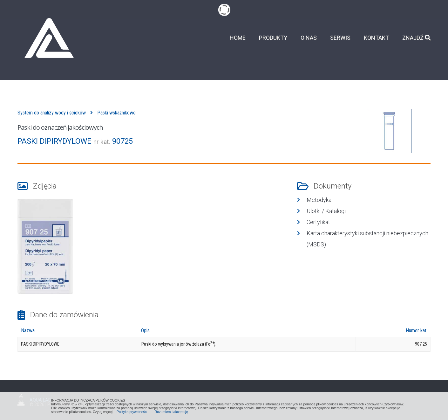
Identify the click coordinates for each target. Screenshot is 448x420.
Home (238, 38)
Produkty (273, 38)
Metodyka (319, 199)
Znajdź (416, 38)
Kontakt (376, 38)
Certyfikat (318, 222)
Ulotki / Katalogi (326, 211)
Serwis (340, 38)
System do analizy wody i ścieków (51, 113)
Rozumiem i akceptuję (171, 412)
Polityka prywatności (132, 412)
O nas (309, 38)
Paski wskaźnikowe (116, 113)
